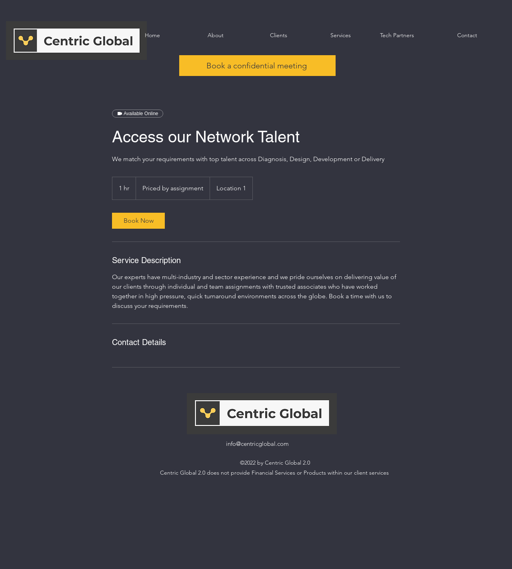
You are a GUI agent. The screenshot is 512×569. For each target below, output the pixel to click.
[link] (138, 221)
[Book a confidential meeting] (257, 65)
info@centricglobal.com (257, 443)
